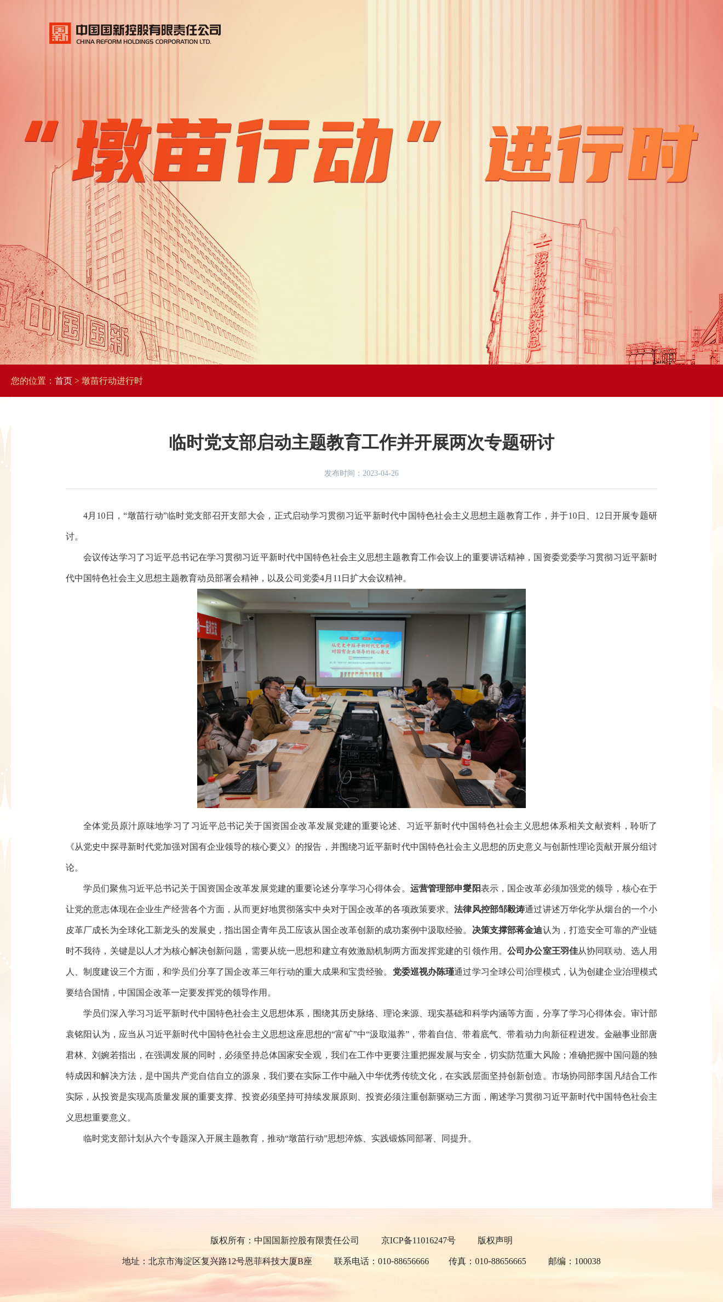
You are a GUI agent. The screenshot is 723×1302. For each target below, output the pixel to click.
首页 (63, 380)
